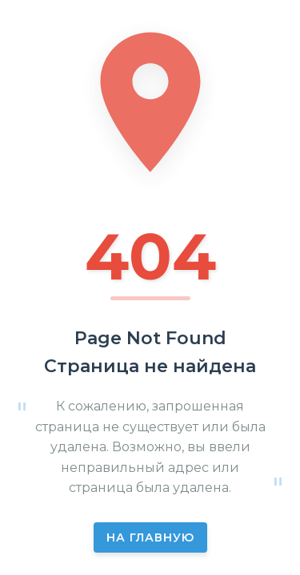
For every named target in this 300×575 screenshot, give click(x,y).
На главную (150, 537)
